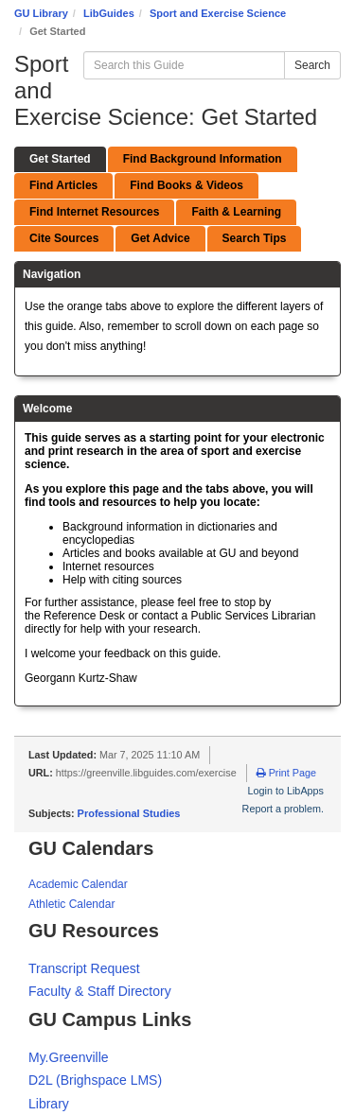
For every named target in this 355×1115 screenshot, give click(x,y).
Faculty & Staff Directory (99, 991)
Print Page (286, 772)
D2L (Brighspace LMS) (95, 1080)
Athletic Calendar (71, 904)
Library (48, 1103)
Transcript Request (84, 968)
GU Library (41, 13)
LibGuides (108, 13)
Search (312, 65)
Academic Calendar (78, 884)
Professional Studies (129, 813)
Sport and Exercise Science (218, 13)
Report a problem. (283, 808)
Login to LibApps (286, 790)
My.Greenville (68, 1057)
